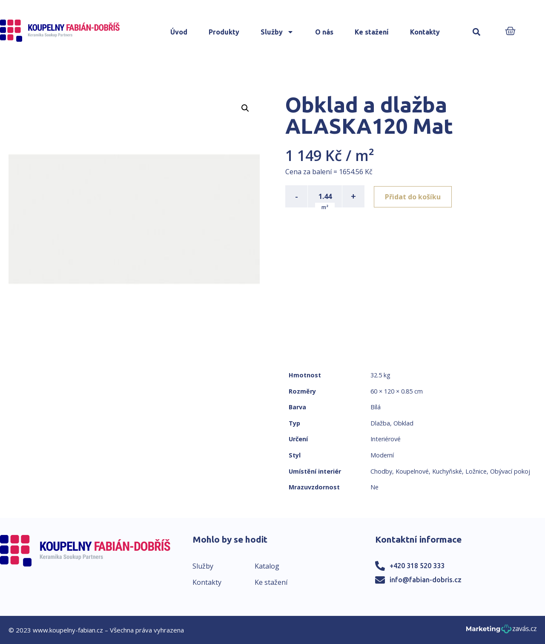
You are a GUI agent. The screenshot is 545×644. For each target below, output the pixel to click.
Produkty (224, 32)
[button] (477, 32)
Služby (277, 32)
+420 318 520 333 (417, 565)
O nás (324, 32)
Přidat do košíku (414, 196)
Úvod (178, 32)
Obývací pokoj (510, 471)
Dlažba (380, 423)
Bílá (375, 407)
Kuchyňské (447, 471)
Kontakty (425, 32)
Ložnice (476, 471)
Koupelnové (412, 471)
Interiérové (385, 439)
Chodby (381, 471)
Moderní (382, 455)
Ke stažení (372, 32)
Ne (374, 487)
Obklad (403, 423)
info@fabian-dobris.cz (426, 580)
